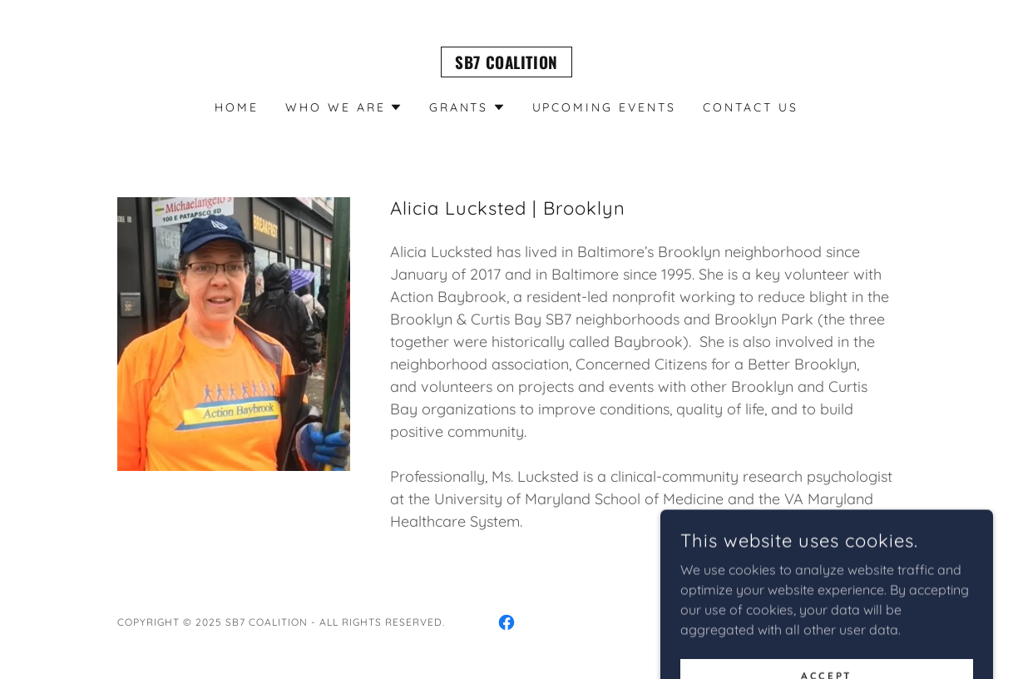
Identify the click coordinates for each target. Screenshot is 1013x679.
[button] (344, 107)
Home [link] (237, 107)
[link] (506, 64)
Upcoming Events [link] (604, 107)
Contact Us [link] (750, 107)
